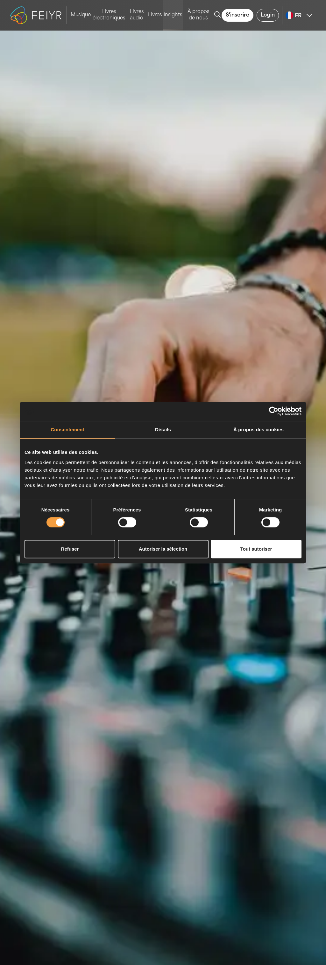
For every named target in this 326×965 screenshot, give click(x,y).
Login (268, 15)
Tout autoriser (256, 549)
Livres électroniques (109, 15)
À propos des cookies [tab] (258, 429)
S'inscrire (237, 15)
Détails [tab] (163, 429)
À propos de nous (198, 15)
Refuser (70, 549)
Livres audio (137, 15)
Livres (155, 15)
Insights (173, 15)
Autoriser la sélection (163, 549)
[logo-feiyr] (38, 15)
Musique (81, 15)
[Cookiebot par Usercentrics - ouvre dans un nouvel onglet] (273, 411)
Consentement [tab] (67, 429)
